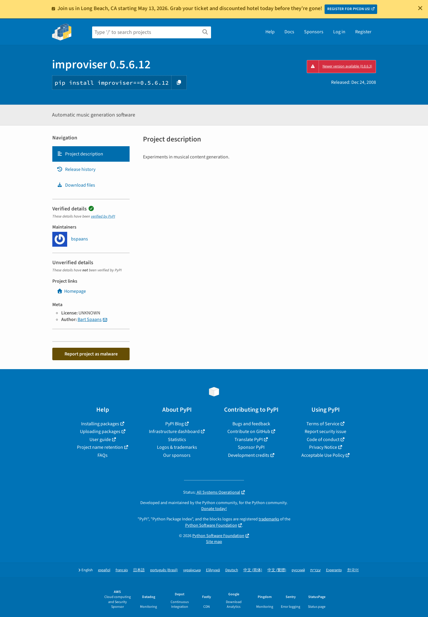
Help (270, 32)
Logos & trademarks (177, 447)
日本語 (139, 570)
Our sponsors (177, 455)
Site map (214, 542)
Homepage (71, 291)
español (104, 570)
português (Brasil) (164, 570)
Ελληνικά (213, 570)
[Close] (420, 8)
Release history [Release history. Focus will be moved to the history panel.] (76, 169)
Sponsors (313, 32)
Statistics (177, 439)
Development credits (248, 455)
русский (298, 570)
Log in (339, 32)
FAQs (102, 455)
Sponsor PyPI (251, 447)
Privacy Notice (323, 447)
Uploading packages (100, 431)
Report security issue (325, 431)
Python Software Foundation (211, 525)
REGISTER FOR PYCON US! (348, 9)
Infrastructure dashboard (174, 431)
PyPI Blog (174, 424)
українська (192, 570)
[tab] (91, 154)
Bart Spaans (90, 319)
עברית (315, 570)
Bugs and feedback (251, 424)
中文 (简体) (252, 570)
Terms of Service (322, 424)
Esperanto (334, 570)
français (122, 570)
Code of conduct (323, 439)
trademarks (269, 519)
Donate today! (214, 509)
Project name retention (100, 447)
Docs (289, 32)
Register (363, 32)
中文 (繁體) (277, 570)
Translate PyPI (249, 439)
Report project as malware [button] (91, 354)
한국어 (353, 570)
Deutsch (231, 570)
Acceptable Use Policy (322, 455)
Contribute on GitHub (248, 431)
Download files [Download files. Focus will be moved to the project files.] (76, 185)
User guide (100, 439)
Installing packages (100, 424)
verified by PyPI (103, 216)
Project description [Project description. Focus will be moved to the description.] (80, 154)
